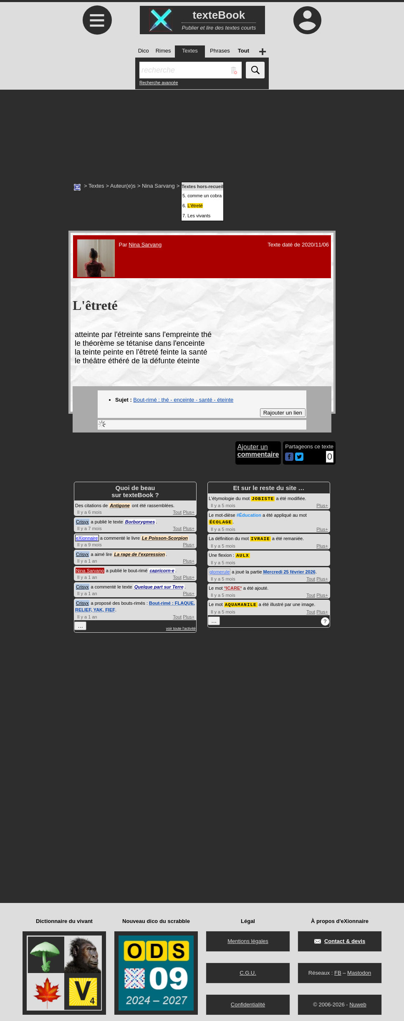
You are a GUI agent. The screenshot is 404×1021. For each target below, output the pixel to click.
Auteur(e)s (123, 186)
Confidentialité (248, 1002)
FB (337, 971)
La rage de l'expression (139, 554)
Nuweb (357, 1002)
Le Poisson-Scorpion (165, 538)
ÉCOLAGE (221, 521)
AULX (242, 554)
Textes (96, 186)
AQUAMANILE (241, 602)
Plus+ (188, 512)
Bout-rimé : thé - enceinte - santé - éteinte (183, 400)
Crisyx (82, 521)
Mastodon (359, 971)
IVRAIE (260, 537)
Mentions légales (247, 939)
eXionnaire (87, 538)
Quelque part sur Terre (159, 586)
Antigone (120, 505)
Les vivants (198, 215)
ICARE (233, 586)
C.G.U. (248, 971)
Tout (177, 512)
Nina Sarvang (158, 186)
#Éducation (249, 514)
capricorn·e (161, 570)
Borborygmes (140, 521)
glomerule (220, 570)
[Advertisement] (202, 131)
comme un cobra (204, 195)
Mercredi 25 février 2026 (289, 570)
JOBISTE (263, 498)
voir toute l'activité (181, 628)
